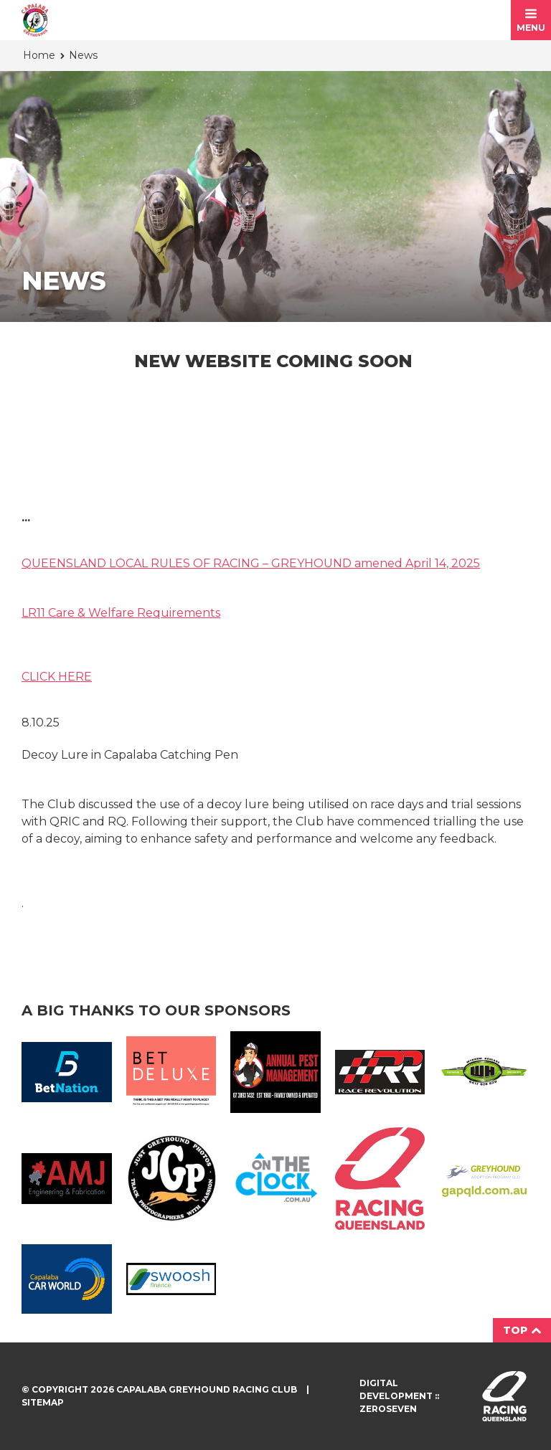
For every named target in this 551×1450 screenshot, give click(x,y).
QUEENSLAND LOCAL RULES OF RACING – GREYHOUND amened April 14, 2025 (251, 563)
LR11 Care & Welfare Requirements (121, 613)
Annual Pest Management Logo (275, 1072)
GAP (484, 1178)
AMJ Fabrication (67, 1178)
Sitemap (43, 1402)
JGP (171, 1179)
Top (522, 1330)
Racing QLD (380, 1178)
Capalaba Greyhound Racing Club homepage (35, 20)
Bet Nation (67, 1072)
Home (39, 55)
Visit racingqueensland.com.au (504, 1396)
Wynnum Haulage (484, 1072)
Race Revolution (380, 1072)
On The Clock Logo (275, 1178)
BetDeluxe (171, 1072)
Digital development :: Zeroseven (399, 1396)
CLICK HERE (57, 676)
